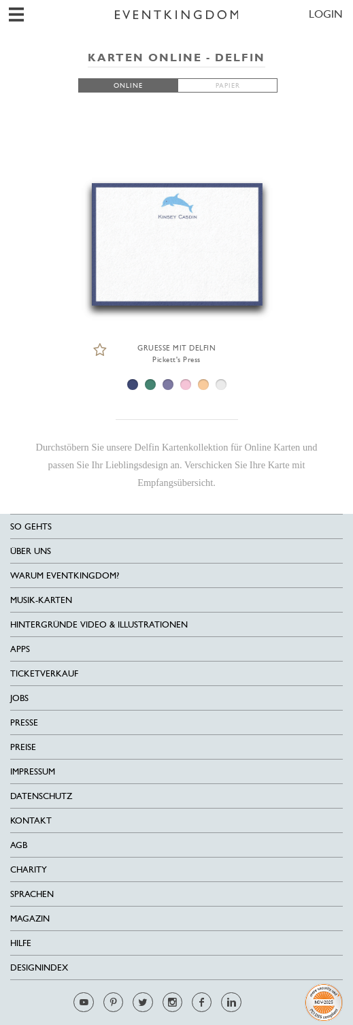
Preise (23, 747)
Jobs (19, 698)
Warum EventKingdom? (64, 575)
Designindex (39, 967)
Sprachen (32, 894)
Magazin (30, 918)
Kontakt (31, 820)
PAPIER (228, 85)
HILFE (20, 943)
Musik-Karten (41, 600)
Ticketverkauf (44, 673)
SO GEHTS (31, 526)
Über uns (30, 551)
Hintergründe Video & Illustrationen (99, 624)
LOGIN (326, 13)
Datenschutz (41, 796)
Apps (20, 649)
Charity (28, 869)
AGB (18, 845)
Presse (24, 722)
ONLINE (128, 85)
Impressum (32, 771)
